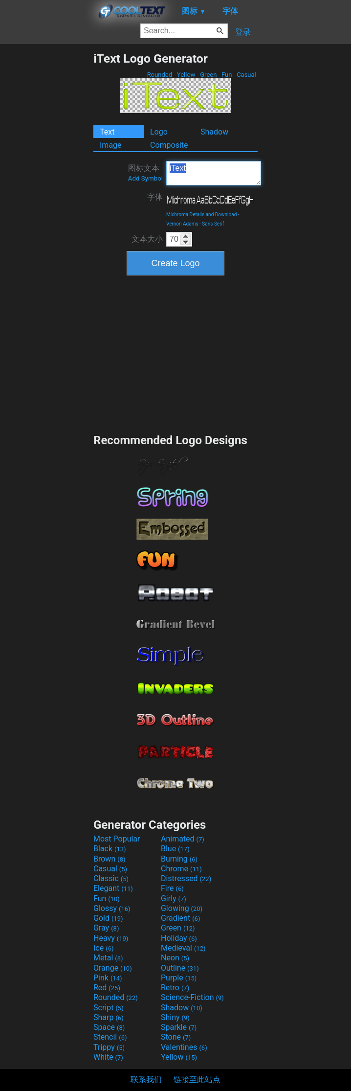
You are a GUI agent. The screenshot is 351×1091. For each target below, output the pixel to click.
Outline (180, 968)
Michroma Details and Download (201, 214)
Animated (182, 838)
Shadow (214, 131)
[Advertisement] (46, 198)
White (108, 1057)
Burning (179, 859)
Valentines (184, 1047)
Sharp (108, 1017)
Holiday (179, 938)
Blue (175, 848)
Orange (112, 968)
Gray (106, 927)
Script (108, 1007)
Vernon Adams (182, 224)
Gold (108, 918)
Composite (169, 145)
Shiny (175, 1017)
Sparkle (179, 1027)
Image (111, 145)
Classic (111, 878)
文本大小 (147, 239)
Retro (175, 987)
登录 (243, 32)
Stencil (110, 1037)
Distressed (186, 878)
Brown (109, 859)
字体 (155, 197)
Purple (179, 977)
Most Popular (116, 838)
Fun (227, 74)
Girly (173, 898)
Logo (159, 131)
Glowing (181, 908)
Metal (108, 957)
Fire (172, 888)
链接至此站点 (197, 1079)
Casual (246, 74)
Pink (107, 977)
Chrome (181, 868)
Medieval (183, 948)
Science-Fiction (192, 997)
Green (208, 74)
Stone (176, 1037)
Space (109, 1027)
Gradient (180, 918)
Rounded (160, 74)
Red (106, 987)
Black (109, 848)
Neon (175, 957)
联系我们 (146, 1079)
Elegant (113, 888)
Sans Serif (213, 224)
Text (107, 131)
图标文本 (145, 172)
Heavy (110, 938)
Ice (103, 948)
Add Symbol (145, 178)
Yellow (186, 74)
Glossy (112, 908)
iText (213, 173)
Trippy (109, 1047)
